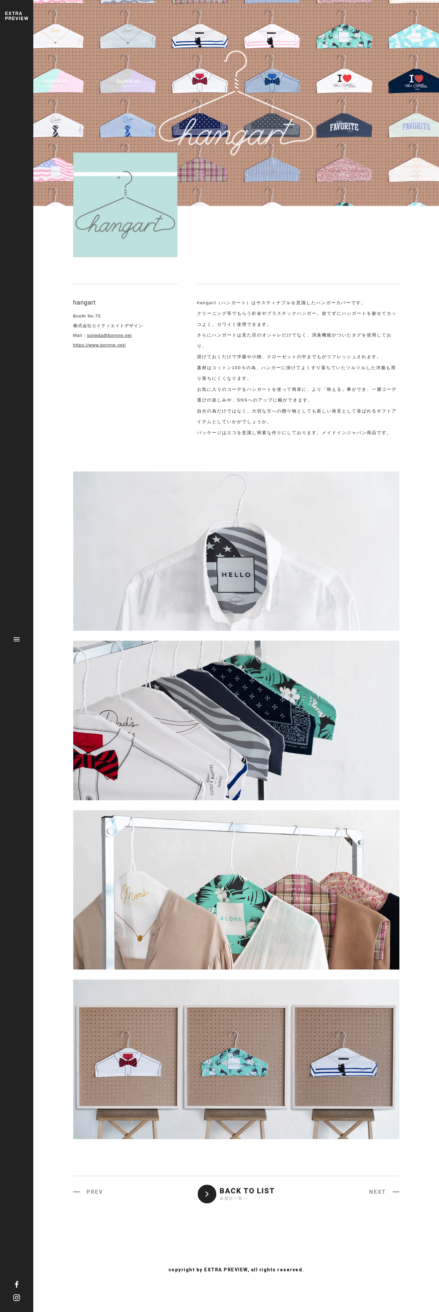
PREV (95, 1192)
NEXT (377, 1192)
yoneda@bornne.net (109, 335)
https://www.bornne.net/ (99, 344)
